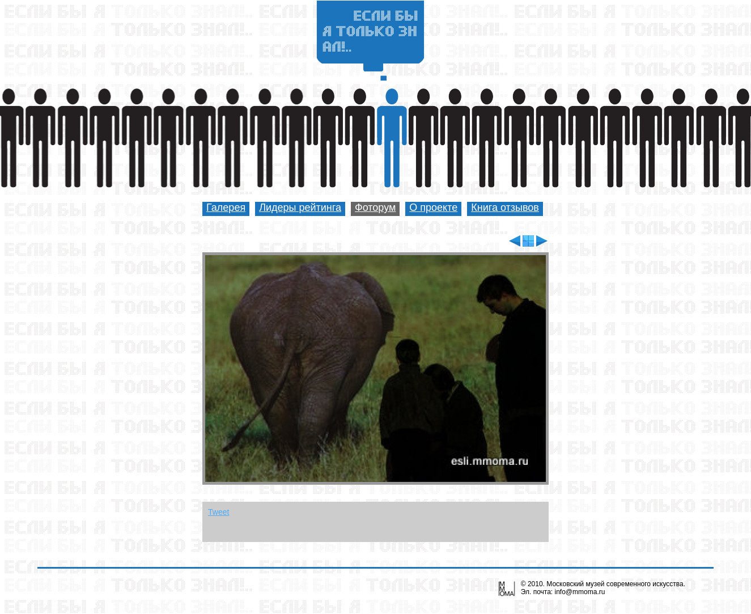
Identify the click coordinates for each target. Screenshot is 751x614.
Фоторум (375, 207)
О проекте (433, 207)
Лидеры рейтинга (300, 207)
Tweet (218, 511)
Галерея (225, 207)
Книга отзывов (505, 207)
